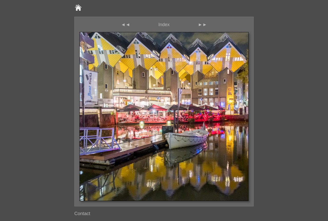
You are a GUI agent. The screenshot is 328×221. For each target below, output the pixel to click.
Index (164, 24)
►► (202, 24)
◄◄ (125, 24)
